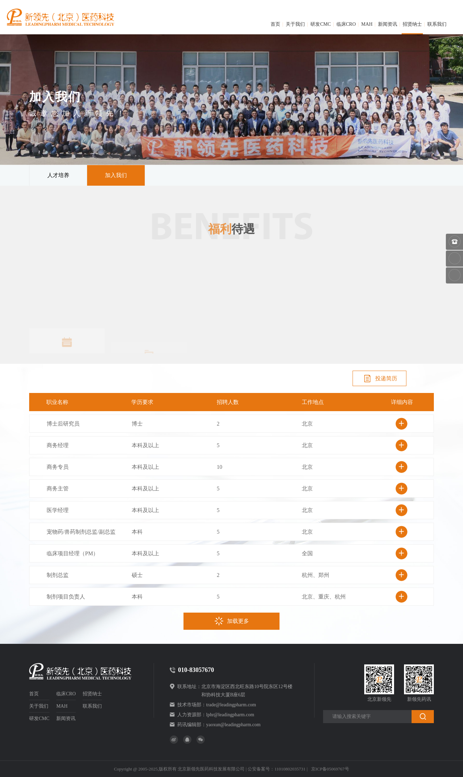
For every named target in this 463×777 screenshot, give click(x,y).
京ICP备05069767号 (330, 769)
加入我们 (116, 175)
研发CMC (320, 24)
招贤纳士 (412, 24)
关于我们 (295, 24)
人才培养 (58, 175)
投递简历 (379, 378)
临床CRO (346, 24)
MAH (366, 24)
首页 (275, 24)
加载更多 (231, 621)
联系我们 (437, 24)
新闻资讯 (387, 24)
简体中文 (438, 6)
